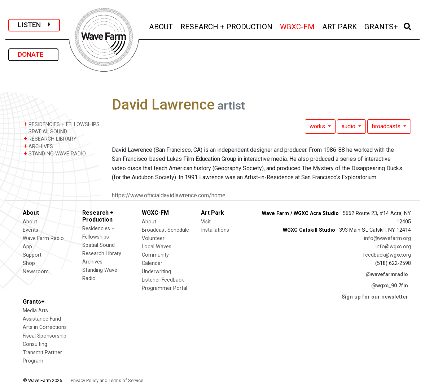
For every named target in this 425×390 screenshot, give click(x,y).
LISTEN (34, 25)
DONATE (33, 54)
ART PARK (340, 26)
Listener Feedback (163, 280)
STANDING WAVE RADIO (54, 153)
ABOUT (161, 26)
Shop (29, 263)
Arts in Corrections (45, 327)
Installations (215, 230)
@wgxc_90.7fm (389, 286)
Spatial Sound (98, 245)
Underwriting (156, 272)
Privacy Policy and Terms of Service (107, 380)
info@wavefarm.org (387, 238)
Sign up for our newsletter (375, 297)
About (30, 222)
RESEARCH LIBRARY (49, 138)
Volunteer (153, 238)
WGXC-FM (297, 26)
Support (32, 255)
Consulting (35, 344)
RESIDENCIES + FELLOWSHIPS (61, 124)
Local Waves (156, 247)
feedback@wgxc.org (387, 255)
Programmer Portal (164, 288)
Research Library (101, 253)
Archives (92, 262)
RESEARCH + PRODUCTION (227, 26)
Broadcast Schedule (165, 230)
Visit (206, 222)
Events (30, 230)
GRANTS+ (382, 26)
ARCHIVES (38, 146)
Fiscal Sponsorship (44, 336)
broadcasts (387, 126)
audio (349, 126)
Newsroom (36, 272)
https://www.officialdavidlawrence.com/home (168, 195)
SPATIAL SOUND (45, 131)
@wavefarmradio (387, 274)
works (318, 126)
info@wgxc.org (393, 247)
